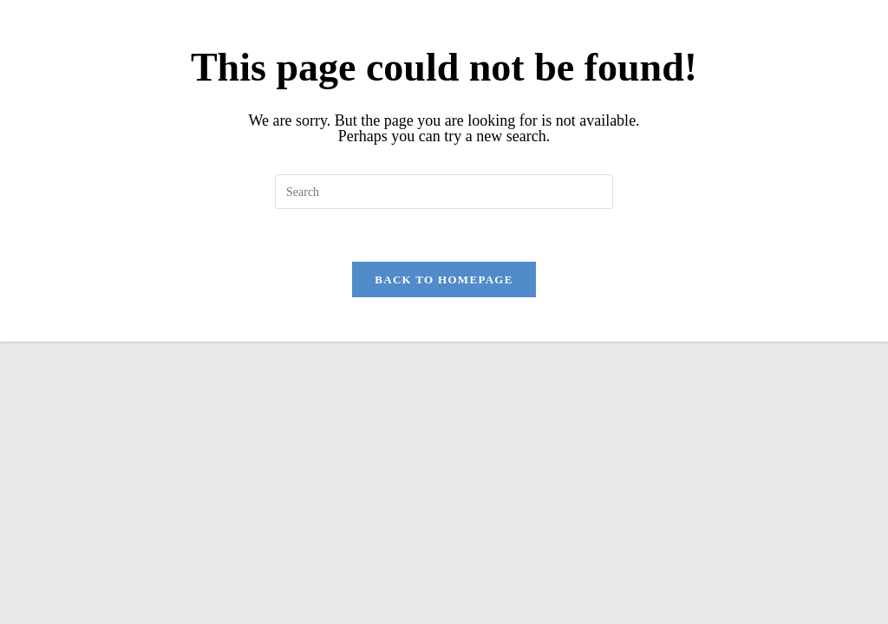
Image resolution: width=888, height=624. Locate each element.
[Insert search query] (444, 191)
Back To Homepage (444, 279)
